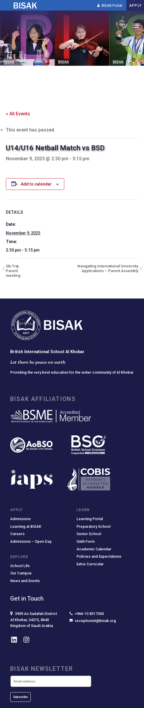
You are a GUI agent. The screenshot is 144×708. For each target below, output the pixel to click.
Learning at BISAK (25, 526)
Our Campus (21, 573)
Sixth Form (86, 541)
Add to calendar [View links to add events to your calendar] (36, 184)
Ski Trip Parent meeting (13, 271)
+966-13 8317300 (87, 613)
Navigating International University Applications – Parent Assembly (107, 268)
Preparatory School (93, 526)
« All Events (18, 114)
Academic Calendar (94, 549)
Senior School (89, 534)
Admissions (20, 519)
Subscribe (20, 697)
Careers (17, 534)
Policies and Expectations (99, 556)
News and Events (25, 581)
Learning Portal (90, 519)
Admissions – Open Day (30, 541)
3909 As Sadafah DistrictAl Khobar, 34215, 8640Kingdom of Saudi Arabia (33, 619)
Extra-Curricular (90, 564)
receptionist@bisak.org (93, 620)
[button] (135, 26)
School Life (20, 566)
